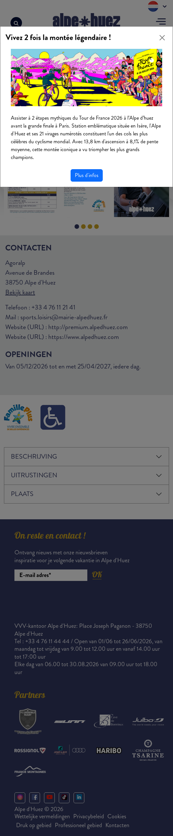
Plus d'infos (86, 175)
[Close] (162, 37)
